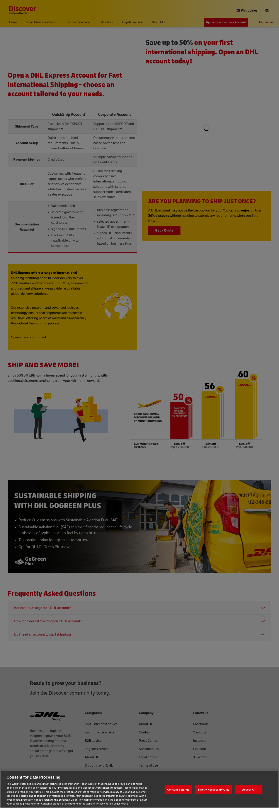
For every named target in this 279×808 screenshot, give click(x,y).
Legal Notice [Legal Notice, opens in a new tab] (121, 803)
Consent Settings (178, 789)
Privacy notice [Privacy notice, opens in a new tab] (104, 803)
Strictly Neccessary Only (214, 789)
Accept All (248, 789)
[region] (139, 789)
